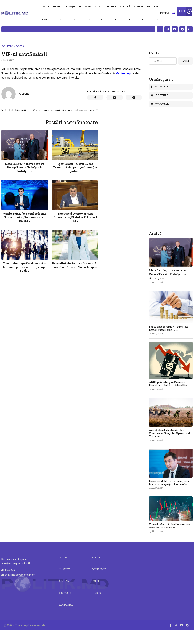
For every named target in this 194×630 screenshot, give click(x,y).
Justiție (70, 6)
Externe (111, 6)
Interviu (165, 13)
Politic (57, 6)
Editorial (152, 6)
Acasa (63, 557)
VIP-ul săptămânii (13, 110)
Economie (85, 6)
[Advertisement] (72, 256)
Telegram (160, 104)
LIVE (185, 11)
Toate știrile (45, 13)
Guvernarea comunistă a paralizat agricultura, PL (66, 110)
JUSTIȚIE (64, 569)
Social (98, 6)
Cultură (125, 6)
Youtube (159, 95)
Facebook (159, 86)
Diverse (138, 6)
